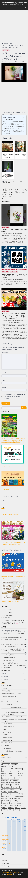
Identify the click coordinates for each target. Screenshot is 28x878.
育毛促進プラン (5, 734)
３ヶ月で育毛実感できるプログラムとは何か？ (12, 751)
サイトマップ (4, 710)
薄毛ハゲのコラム (5, 745)
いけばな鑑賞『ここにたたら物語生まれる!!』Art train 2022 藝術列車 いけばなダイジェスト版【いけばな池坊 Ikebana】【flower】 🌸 (13, 622)
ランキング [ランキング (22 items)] (5, 800)
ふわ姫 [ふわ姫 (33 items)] (11, 775)
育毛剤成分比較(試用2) (6, 740)
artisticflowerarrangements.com (14, 2)
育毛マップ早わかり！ (6, 732)
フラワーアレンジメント (18, 181)
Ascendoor (10, 874)
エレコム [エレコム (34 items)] (5, 780)
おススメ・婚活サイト (6, 704)
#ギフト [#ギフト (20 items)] (14, 764)
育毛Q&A (3, 729)
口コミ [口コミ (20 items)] (4, 805)
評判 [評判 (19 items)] (17, 809)
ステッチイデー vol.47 (6, 609)
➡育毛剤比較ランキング (7, 688)
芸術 (9, 183)
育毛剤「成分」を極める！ (7, 660)
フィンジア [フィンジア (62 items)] (5, 794)
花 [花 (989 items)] (23, 807)
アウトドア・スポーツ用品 (9, 269)
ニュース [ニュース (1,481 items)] (15, 787)
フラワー (8, 181)
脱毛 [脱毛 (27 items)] (17, 807)
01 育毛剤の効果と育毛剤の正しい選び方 (11, 693)
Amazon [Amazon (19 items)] (13, 773)
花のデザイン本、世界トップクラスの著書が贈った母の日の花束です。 (13, 122)
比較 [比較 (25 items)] (11, 805)
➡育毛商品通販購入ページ (7, 691)
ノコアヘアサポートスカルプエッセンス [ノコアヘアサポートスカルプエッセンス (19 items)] (12, 789)
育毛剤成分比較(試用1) (6, 737)
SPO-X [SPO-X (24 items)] (4, 775)
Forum (2, 642)
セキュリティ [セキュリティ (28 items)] (6, 782)
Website (3, 387)
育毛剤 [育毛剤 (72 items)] (10, 807)
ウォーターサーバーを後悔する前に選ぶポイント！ (13, 707)
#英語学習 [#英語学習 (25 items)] (18, 768)
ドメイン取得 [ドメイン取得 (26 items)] (15, 784)
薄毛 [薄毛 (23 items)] (11, 809)
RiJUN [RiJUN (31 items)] (20, 773)
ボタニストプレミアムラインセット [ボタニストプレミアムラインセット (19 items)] (11, 798)
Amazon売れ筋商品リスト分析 (8, 696)
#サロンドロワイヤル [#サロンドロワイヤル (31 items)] (7, 766)
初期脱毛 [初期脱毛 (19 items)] (20, 803)
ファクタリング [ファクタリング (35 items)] (12, 791)
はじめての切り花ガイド (7, 615)
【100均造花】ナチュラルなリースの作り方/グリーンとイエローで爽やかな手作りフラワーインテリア (14, 131)
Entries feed (4, 860)
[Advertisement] (14, 25)
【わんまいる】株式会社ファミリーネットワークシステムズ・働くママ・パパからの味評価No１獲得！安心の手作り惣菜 (14, 126)
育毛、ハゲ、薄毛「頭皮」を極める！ (10, 663)
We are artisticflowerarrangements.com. (11, 701)
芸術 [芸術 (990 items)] (4, 809)
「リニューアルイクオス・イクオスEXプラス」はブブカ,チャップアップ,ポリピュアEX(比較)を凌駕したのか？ (13, 633)
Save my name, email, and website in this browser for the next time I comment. (14, 396)
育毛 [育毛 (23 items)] (4, 807)
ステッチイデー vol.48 (6, 612)
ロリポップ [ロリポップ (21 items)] (5, 803)
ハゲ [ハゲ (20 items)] (4, 791)
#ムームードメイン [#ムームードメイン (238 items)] (7, 768)
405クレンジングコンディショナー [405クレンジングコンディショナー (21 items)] (10, 771)
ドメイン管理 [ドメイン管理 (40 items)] (6, 787)
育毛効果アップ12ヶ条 (6, 742)
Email (3, 380)
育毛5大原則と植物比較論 (7, 726)
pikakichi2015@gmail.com (8, 61)
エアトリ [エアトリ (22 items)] (18, 778)
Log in (2, 857)
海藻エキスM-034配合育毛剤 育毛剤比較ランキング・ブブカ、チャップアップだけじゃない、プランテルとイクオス (13, 650)
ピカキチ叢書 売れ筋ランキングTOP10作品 (11, 717)
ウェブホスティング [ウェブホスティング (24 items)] (7, 778)
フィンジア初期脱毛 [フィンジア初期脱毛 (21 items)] (16, 794)
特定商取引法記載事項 (6, 724)
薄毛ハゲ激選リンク (6, 748)
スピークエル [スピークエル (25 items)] (14, 780)
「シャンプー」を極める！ (7, 655)
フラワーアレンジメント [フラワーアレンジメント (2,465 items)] (18, 796)
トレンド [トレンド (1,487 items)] (5, 784)
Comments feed (5, 863)
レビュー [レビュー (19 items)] (14, 800)
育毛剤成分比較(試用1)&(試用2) (8, 657)
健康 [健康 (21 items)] (13, 803)
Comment (4, 352)
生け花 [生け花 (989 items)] (18, 805)
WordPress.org (5, 866)
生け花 (3, 183)
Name (3, 373)
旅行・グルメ (6, 271)
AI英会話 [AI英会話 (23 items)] (5, 773)
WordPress (4, 876)
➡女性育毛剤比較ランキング (8, 685)
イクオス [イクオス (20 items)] (19, 775)
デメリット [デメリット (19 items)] (15, 782)
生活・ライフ (6, 50)
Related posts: (9, 119)
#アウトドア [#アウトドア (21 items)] (6, 764)
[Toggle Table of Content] (23, 117)
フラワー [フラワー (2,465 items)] (5, 796)
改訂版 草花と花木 (5, 617)
